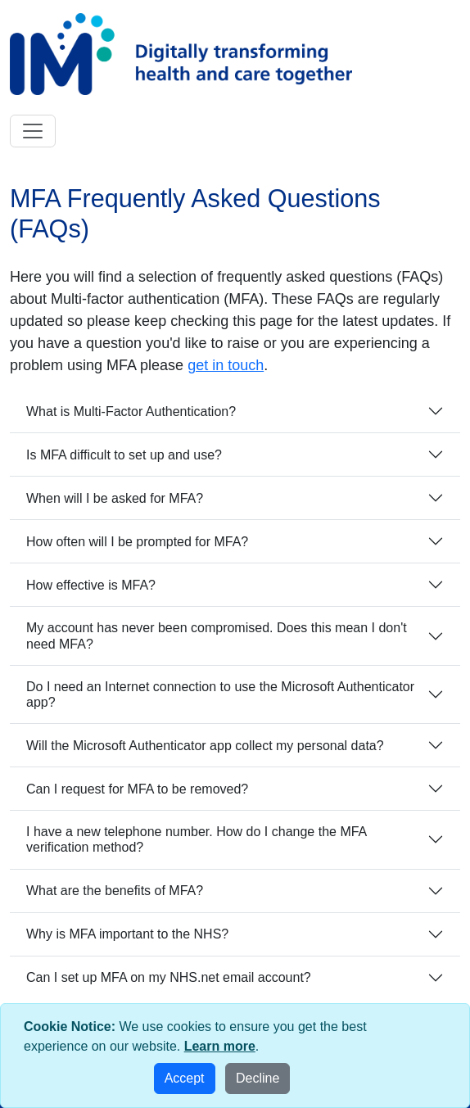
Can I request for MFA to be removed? (137, 789)
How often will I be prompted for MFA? (137, 542)
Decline (257, 1078)
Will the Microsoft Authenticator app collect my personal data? (205, 746)
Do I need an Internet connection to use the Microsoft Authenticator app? (220, 694)
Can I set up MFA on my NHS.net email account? (168, 977)
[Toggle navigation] (33, 131)
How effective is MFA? (91, 585)
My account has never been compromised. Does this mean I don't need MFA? (216, 635)
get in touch (226, 365)
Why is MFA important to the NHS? (127, 934)
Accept (185, 1078)
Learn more (219, 1046)
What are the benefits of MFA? (114, 891)
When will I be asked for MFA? (114, 498)
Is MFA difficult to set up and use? (124, 455)
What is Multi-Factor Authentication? (131, 411)
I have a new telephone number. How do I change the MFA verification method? (196, 839)
